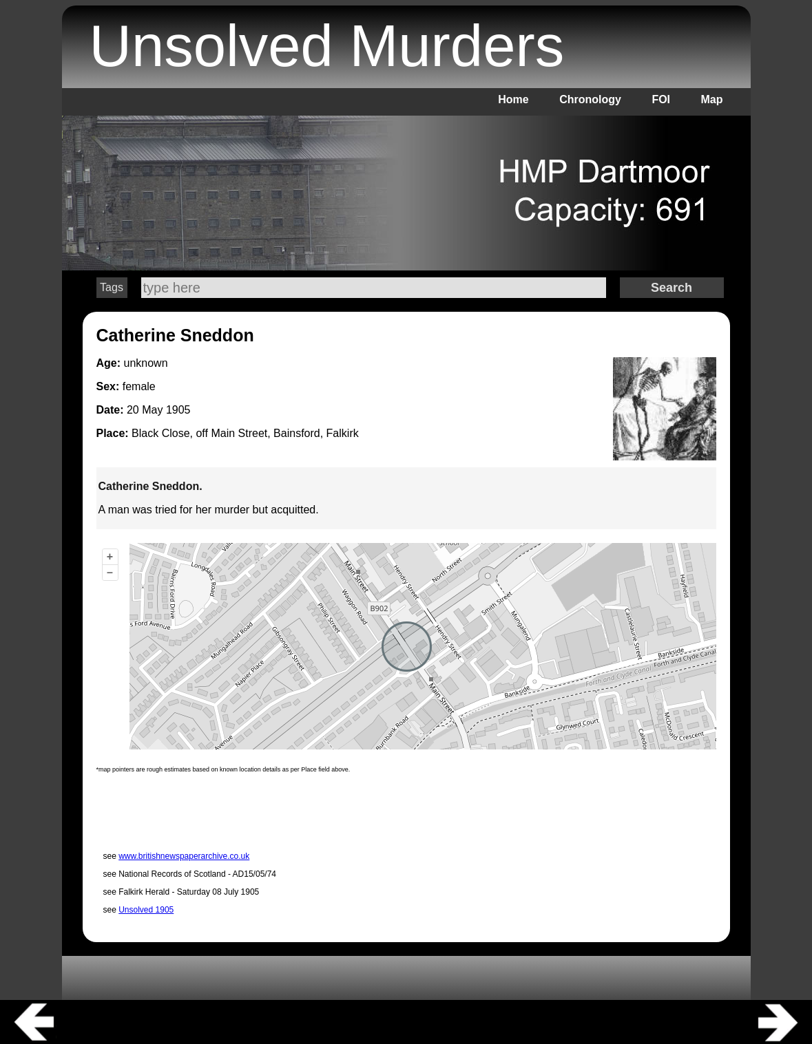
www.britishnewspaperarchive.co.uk (183, 856)
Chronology (590, 99)
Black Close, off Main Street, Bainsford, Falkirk (245, 433)
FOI (661, 99)
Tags (111, 287)
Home (513, 99)
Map (712, 99)
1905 (178, 410)
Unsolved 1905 (146, 910)
